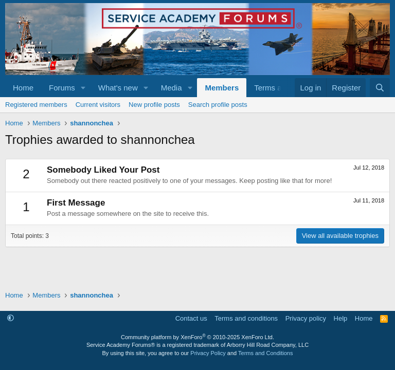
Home (23, 87)
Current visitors (98, 104)
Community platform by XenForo (197, 337)
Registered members (36, 104)
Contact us (191, 318)
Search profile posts (217, 104)
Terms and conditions (246, 318)
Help (341, 318)
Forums (62, 87)
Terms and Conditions (265, 353)
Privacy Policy (207, 353)
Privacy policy (305, 318)
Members (222, 87)
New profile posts (154, 104)
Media (171, 87)
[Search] (380, 87)
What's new (118, 87)
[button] (83, 87)
